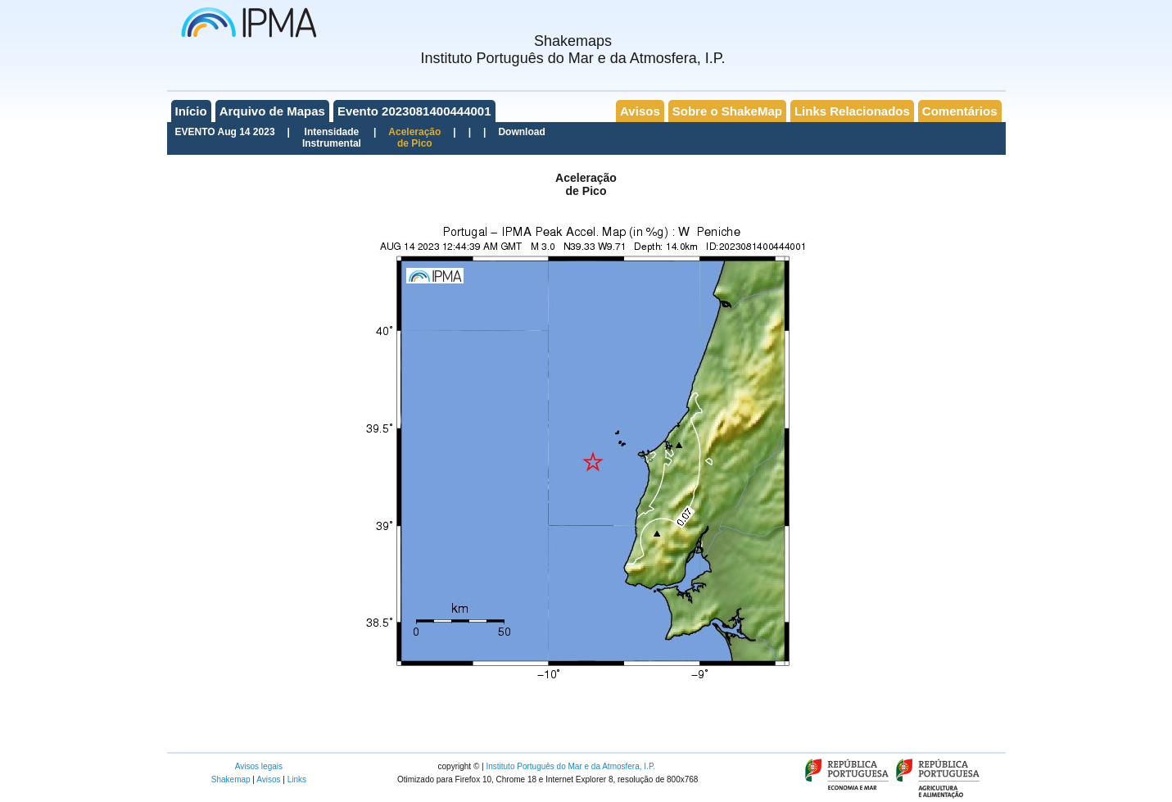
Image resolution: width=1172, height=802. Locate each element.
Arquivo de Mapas (272, 111)
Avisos (640, 111)
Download (521, 132)
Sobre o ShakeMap (727, 111)
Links (296, 779)
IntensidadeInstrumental (331, 137)
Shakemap (231, 779)
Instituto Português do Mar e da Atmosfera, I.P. (570, 766)
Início (191, 111)
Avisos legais (259, 766)
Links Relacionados (852, 111)
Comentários (960, 111)
